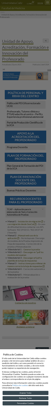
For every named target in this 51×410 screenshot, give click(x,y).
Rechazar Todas (25, 398)
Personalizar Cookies (25, 403)
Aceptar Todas (25, 393)
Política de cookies (20, 385)
